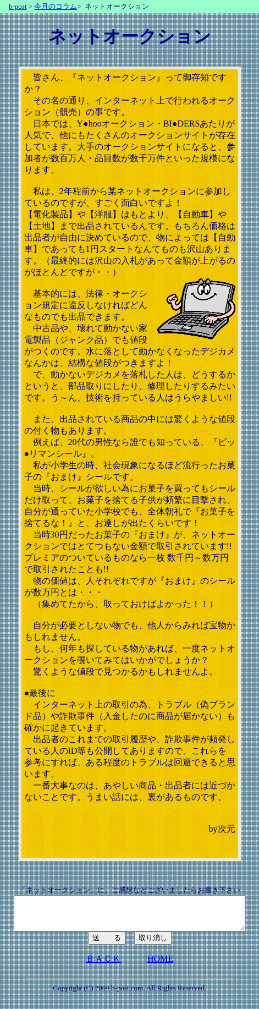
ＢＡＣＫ (103, 965)
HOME (160, 965)
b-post (18, 6)
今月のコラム (55, 6)
